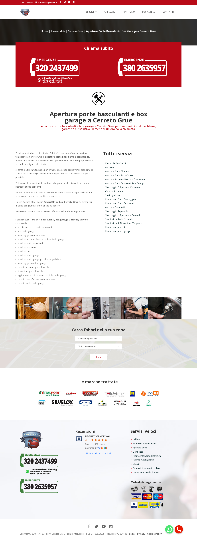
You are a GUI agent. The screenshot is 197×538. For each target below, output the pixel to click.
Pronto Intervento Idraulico (146, 468)
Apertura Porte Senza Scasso (119, 175)
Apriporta (109, 167)
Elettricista (138, 451)
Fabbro (136, 439)
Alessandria (58, 31)
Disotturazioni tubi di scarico (147, 472)
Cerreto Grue (75, 31)
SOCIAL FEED (148, 12)
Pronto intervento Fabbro (145, 443)
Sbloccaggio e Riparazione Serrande (123, 215)
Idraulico (137, 464)
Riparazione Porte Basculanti (119, 203)
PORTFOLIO (129, 12)
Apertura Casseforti (115, 207)
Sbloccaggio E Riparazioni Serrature (122, 187)
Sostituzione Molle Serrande (119, 219)
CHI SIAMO (109, 12)
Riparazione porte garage (117, 231)
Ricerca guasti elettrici (143, 459)
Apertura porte (140, 447)
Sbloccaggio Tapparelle (116, 211)
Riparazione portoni (115, 227)
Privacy (141, 533)
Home (44, 31)
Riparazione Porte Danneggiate (120, 199)
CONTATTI (168, 12)
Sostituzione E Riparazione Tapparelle (124, 223)
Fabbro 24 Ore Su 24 (115, 163)
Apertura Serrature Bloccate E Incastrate (125, 179)
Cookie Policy (154, 533)
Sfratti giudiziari (112, 195)
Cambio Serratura (114, 191)
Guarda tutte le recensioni (98, 453)
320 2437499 (27, 2)
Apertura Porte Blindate (117, 171)
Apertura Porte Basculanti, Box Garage (124, 183)
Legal (132, 533)
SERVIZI (90, 12)
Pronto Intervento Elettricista (147, 455)
